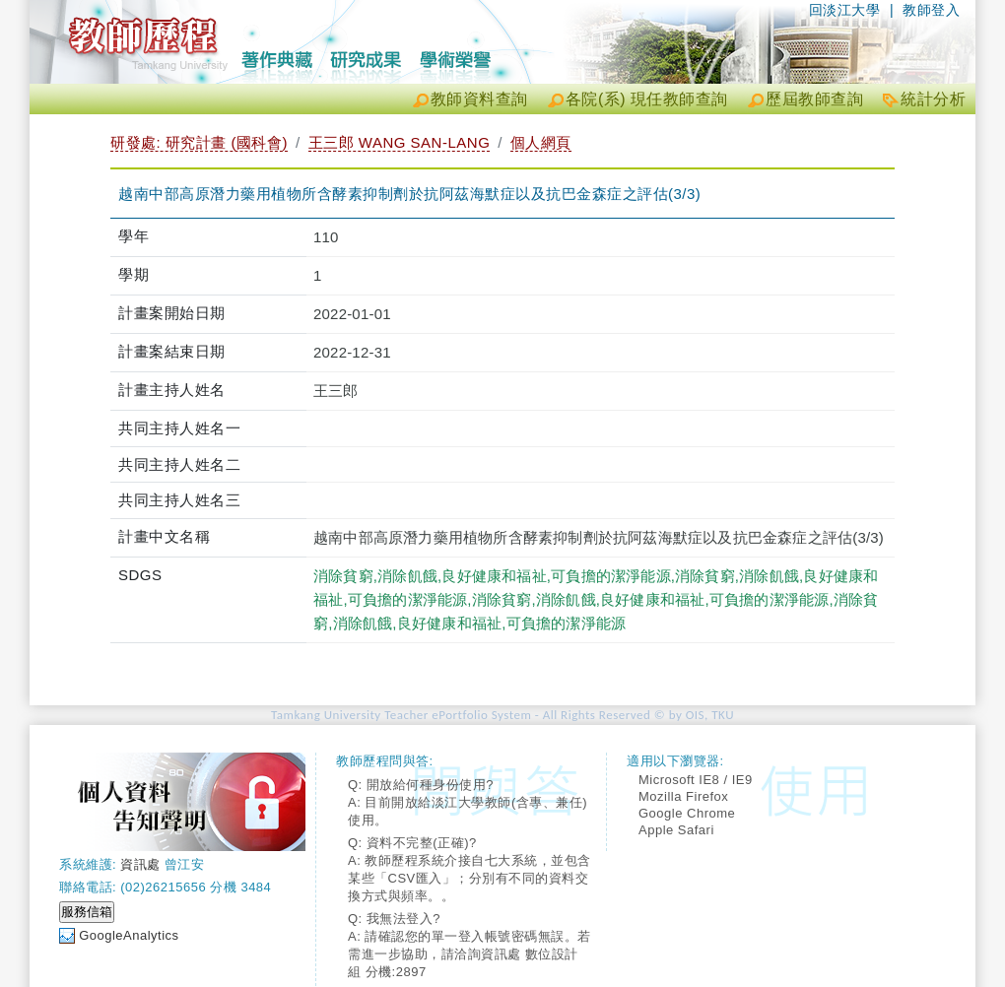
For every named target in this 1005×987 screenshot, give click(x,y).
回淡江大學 (845, 10)
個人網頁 (540, 142)
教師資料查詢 (479, 99)
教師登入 (931, 10)
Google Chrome (686, 813)
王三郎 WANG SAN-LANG (399, 142)
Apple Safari (676, 829)
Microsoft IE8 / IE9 (695, 779)
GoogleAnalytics (128, 935)
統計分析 (933, 99)
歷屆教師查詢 (814, 99)
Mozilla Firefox (683, 796)
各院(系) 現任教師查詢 (647, 99)
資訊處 (140, 864)
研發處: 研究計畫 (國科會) (199, 142)
